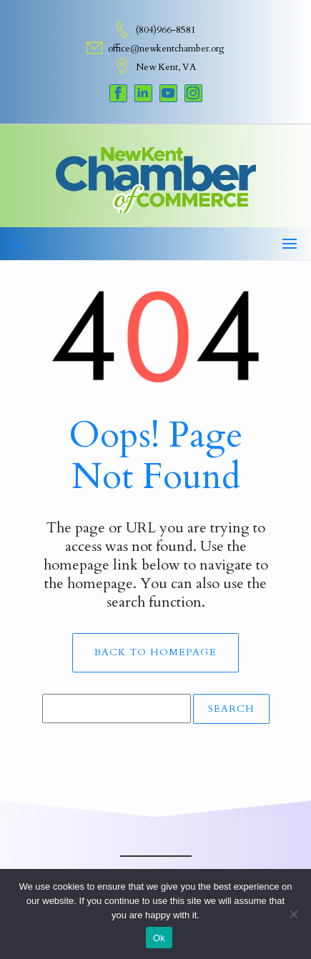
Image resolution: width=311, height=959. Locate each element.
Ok (159, 938)
